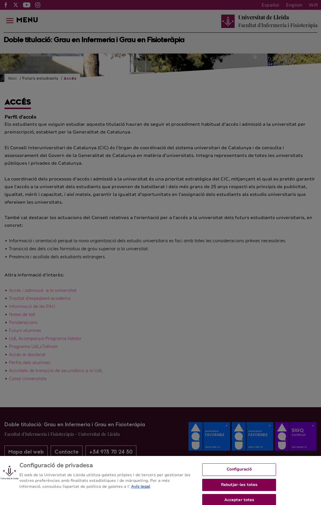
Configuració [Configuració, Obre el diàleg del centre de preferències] (239, 471)
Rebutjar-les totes (239, 487)
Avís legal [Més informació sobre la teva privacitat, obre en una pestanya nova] (140, 489)
